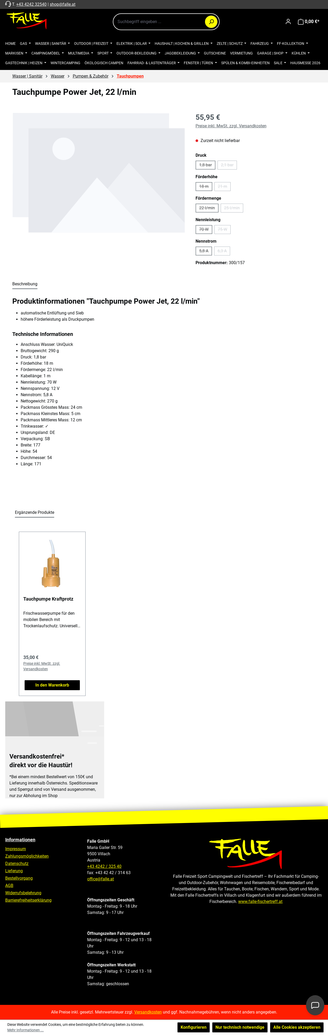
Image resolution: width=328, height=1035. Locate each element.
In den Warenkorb (52, 685)
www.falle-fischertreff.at (260, 901)
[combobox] (166, 21)
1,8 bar (207, 166)
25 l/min (233, 209)
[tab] (24, 284)
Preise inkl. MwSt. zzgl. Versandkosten (231, 125)
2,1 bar (229, 166)
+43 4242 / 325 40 (104, 866)
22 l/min (209, 209)
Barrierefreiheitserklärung (28, 900)
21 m (224, 187)
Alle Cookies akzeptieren (296, 1027)
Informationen (20, 839)
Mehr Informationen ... (25, 1030)
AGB (9, 885)
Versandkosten (148, 1012)
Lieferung (14, 870)
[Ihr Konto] (288, 21)
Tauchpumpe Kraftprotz (48, 599)
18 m (205, 187)
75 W (224, 230)
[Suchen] (211, 21)
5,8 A (205, 251)
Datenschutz (17, 863)
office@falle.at (100, 878)
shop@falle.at (62, 4)
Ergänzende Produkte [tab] (34, 512)
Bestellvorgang (19, 878)
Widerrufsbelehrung (23, 892)
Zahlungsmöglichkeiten (27, 856)
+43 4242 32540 (31, 4)
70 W (205, 230)
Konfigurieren (194, 1027)
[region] (98, 172)
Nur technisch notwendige (239, 1027)
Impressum (15, 848)
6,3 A (224, 251)
